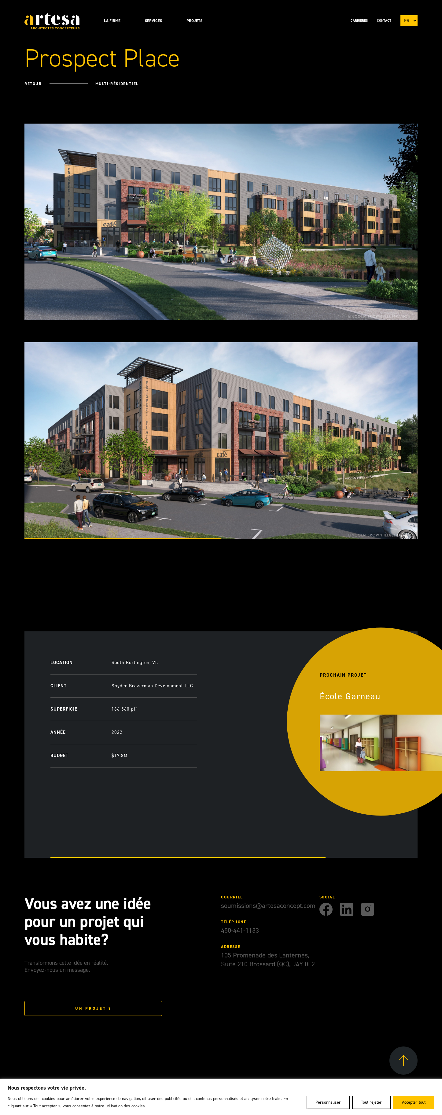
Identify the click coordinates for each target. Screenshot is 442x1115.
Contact (384, 20)
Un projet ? (93, 1008)
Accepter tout (413, 1102)
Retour (32, 83)
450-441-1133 (240, 930)
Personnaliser (328, 1102)
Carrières (359, 20)
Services (153, 20)
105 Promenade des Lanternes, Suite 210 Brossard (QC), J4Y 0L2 (268, 959)
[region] (221, 1097)
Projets (194, 20)
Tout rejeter (371, 1102)
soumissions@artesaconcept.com (268, 905)
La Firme (112, 20)
